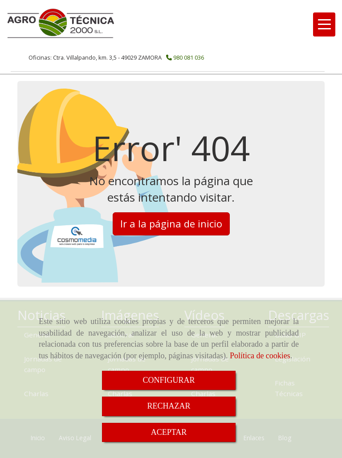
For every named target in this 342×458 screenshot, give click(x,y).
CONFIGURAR (168, 380)
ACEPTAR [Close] (169, 432)
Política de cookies (260, 355)
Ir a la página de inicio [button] (171, 223)
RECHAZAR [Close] (168, 405)
